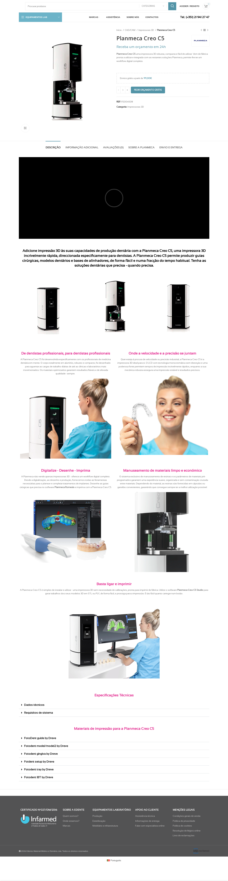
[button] (114, 705)
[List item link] (76, 816)
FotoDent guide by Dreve (40, 738)
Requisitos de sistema (38, 712)
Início (119, 30)
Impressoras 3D (146, 30)
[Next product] (207, 30)
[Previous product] (201, 30)
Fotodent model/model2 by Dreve (46, 746)
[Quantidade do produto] (122, 90)
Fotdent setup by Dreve (39, 761)
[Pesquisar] (100, 6)
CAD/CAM (130, 30)
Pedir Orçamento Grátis (148, 90)
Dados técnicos (34, 704)
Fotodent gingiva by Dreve (41, 753)
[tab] (53, 146)
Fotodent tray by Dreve (39, 769)
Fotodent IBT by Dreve (38, 777)
